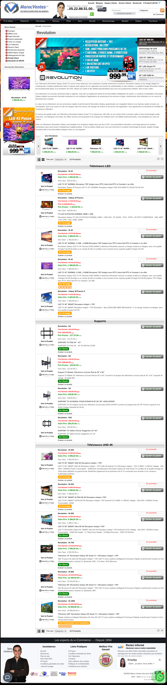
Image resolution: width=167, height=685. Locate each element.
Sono (80, 21)
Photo (68, 21)
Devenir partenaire (15, 39)
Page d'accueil (13, 36)
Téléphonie (24, 21)
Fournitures (153, 21)
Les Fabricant (13, 44)
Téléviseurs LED (100, 166)
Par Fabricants (74, 656)
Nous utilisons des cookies (78, 661)
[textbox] (125, 10)
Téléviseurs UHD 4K (100, 444)
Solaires (138, 21)
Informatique (40, 21)
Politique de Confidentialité (78, 664)
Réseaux (55, 21)
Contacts (71, 659)
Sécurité (92, 21)
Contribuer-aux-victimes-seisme (77, 667)
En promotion (151, 170)
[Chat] (7, 677)
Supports (100, 321)
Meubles (125, 21)
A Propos (72, 651)
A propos (11, 31)
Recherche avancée (124, 13)
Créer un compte (14, 42)
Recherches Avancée (16, 50)
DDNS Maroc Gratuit (16, 53)
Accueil (38, 26)
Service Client (13, 47)
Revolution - (65, 171)
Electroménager (108, 21)
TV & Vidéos (8, 21)
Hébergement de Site (16, 55)
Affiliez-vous (12, 34)
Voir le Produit (47, 186)
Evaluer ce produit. (65, 194)
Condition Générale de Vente (79, 654)
